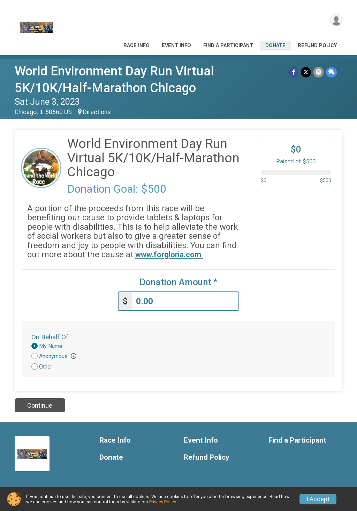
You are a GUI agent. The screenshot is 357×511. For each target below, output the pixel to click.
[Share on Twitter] (307, 72)
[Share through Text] (331, 72)
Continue (39, 404)
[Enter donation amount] (185, 300)
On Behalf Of (49, 336)
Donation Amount (178, 282)
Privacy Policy (162, 501)
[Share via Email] (319, 72)
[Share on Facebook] (294, 72)
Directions (97, 112)
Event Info (176, 46)
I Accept (317, 499)
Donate (275, 46)
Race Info (136, 46)
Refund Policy (317, 46)
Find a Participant (228, 46)
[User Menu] (335, 20)
